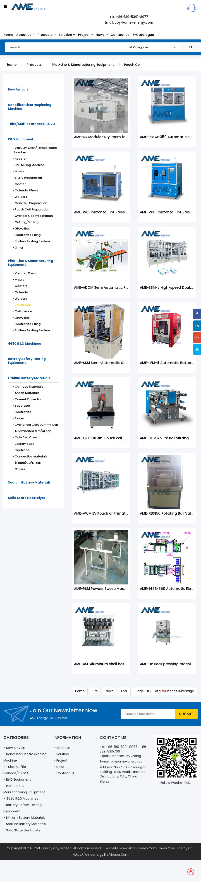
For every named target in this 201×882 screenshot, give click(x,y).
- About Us (62, 748)
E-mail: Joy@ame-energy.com (123, 762)
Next (109, 692)
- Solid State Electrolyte (22, 830)
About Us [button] (25, 34)
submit (186, 714)
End (124, 692)
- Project (60, 761)
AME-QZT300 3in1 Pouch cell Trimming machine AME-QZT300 (127, 439)
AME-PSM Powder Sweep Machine (103, 590)
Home (8, 34)
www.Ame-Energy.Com (138, 848)
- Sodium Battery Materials (24, 824)
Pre (95, 692)
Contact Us (120, 34)
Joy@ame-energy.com (134, 22)
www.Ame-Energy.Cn (176, 848)
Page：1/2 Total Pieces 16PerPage (164, 692)
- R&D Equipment (17, 780)
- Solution (61, 754)
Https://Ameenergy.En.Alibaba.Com (101, 855)
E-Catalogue (143, 34)
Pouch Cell (132, 66)
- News (59, 767)
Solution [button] (67, 34)
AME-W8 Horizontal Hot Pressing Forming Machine (118, 213)
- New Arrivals (14, 748)
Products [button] (46, 34)
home (12, 66)
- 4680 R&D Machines (20, 799)
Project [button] (85, 34)
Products (34, 66)
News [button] (102, 34)
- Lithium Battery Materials (24, 818)
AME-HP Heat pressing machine (167, 665)
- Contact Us (64, 773)
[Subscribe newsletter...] (148, 714)
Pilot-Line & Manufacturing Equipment (83, 66)
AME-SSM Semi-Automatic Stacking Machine (113, 364)
